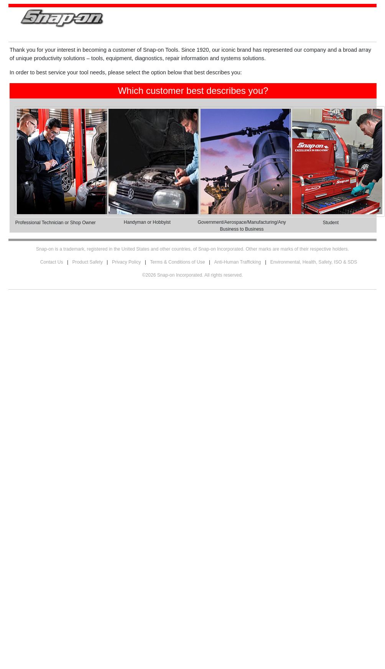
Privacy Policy (126, 262)
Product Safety (87, 262)
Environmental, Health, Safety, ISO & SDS (313, 262)
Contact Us (51, 262)
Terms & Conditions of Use (177, 262)
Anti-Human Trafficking (237, 262)
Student (331, 222)
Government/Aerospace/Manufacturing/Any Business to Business (242, 226)
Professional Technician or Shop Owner (55, 222)
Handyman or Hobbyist (147, 222)
